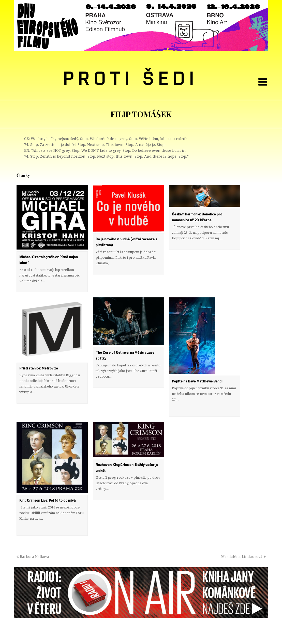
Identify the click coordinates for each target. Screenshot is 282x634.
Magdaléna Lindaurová (243, 540)
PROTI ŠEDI (130, 79)
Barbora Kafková (33, 540)
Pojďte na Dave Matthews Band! (197, 376)
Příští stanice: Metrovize (38, 363)
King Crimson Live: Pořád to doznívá (47, 489)
